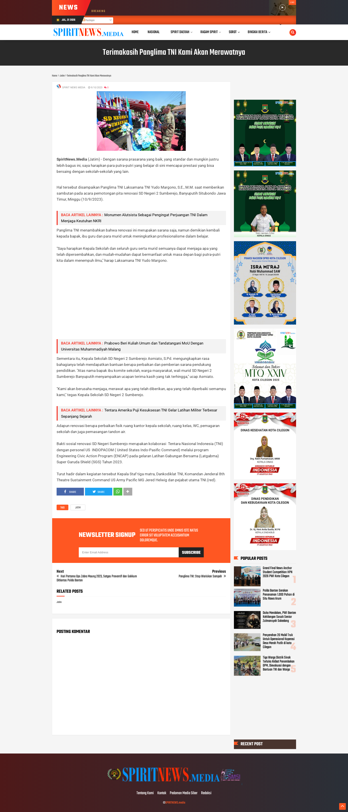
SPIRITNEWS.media (175, 802)
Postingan (89, 20)
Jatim (78, 508)
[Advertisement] (141, 304)
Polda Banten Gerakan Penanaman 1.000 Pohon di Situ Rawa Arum (279, 595)
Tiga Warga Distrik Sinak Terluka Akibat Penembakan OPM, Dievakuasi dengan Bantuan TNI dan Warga (279, 664)
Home (135, 32)
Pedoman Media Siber (184, 793)
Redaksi (206, 793)
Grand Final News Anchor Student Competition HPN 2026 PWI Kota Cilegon (277, 572)
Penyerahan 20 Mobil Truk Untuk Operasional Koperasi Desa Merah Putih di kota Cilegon (279, 641)
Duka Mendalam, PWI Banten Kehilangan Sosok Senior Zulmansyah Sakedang (279, 617)
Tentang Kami (145, 793)
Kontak (161, 793)
